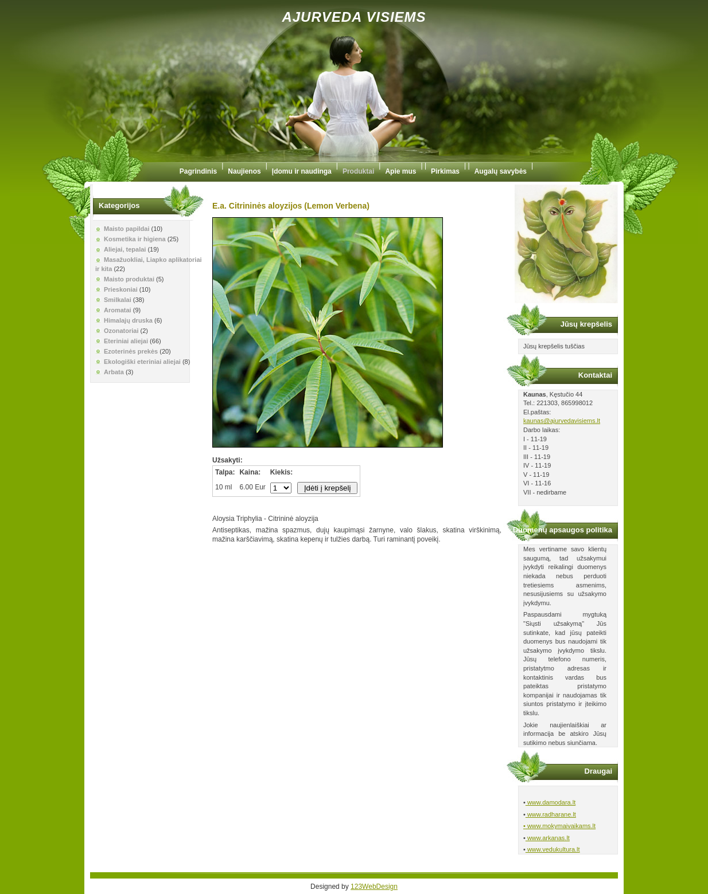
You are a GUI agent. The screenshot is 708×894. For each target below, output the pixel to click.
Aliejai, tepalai (125, 249)
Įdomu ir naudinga (302, 171)
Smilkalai (117, 299)
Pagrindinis (198, 171)
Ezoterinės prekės (131, 351)
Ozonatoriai (121, 330)
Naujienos (244, 171)
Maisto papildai (126, 228)
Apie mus (400, 171)
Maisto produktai (129, 279)
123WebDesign (374, 887)
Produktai (358, 171)
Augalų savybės (500, 171)
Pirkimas (445, 171)
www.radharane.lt (551, 814)
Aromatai (117, 310)
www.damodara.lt (550, 802)
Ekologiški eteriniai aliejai (142, 361)
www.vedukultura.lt (553, 849)
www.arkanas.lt (548, 837)
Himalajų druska (128, 320)
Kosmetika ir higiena (135, 239)
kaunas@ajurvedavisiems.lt (561, 420)
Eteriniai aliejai (126, 341)
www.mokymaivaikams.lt (561, 825)
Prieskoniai (121, 289)
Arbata (114, 371)
